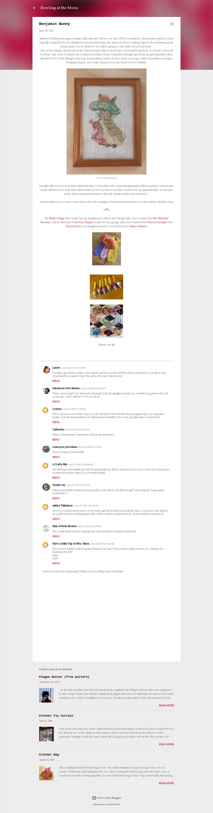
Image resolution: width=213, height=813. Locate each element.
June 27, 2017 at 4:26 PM (89, 526)
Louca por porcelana (64, 446)
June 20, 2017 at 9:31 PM (73, 367)
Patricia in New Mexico (66, 388)
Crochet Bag (49, 754)
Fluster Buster (138, 226)
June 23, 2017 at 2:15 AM (90, 447)
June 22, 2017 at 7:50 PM (77, 429)
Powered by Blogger (106, 797)
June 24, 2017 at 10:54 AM (81, 464)
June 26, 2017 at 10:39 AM (86, 505)
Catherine (58, 429)
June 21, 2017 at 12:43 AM (93, 388)
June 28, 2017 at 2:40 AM (102, 543)
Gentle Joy (58, 485)
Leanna (57, 408)
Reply (56, 380)
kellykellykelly (114, 804)
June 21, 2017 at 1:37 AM (74, 409)
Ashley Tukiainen (62, 505)
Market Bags (56, 218)
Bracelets (71, 226)
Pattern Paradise (157, 222)
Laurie (56, 367)
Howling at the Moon (59, 8)
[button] (172, 24)
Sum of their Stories (64, 526)
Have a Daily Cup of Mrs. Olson (70, 543)
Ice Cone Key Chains (80, 222)
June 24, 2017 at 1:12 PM (78, 485)
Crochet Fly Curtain (56, 715)
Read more (166, 705)
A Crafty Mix (59, 464)
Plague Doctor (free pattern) (64, 677)
